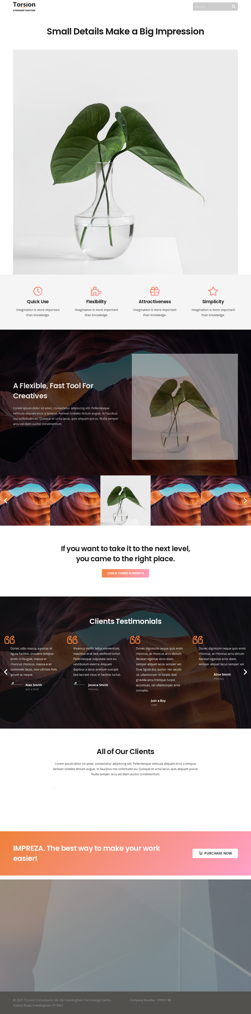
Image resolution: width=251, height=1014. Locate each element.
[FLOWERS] (226, 500)
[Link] (24, 6)
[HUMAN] (75, 500)
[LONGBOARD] (176, 500)
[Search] (215, 6)
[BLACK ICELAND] (125, 500)
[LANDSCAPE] (25, 500)
